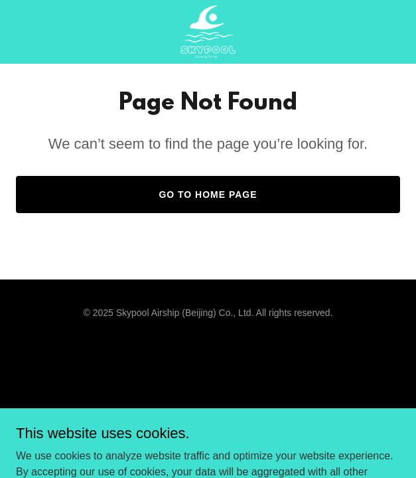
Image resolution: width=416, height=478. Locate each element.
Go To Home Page (208, 194)
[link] (208, 31)
